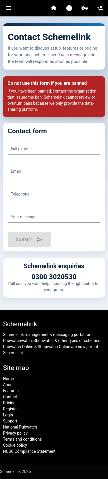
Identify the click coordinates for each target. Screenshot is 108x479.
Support (10, 421)
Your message (24, 217)
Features (11, 390)
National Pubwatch (20, 427)
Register (10, 409)
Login (8, 415)
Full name (20, 148)
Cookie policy (15, 445)
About (8, 384)
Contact (10, 397)
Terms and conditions (22, 439)
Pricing (9, 403)
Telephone (20, 194)
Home (8, 378)
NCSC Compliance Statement (29, 451)
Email (16, 171)
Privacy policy (15, 433)
